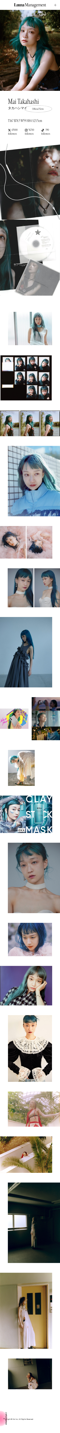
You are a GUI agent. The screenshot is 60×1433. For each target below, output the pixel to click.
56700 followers (29, 132)
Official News (38, 109)
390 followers (45, 132)
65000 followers (13, 132)
